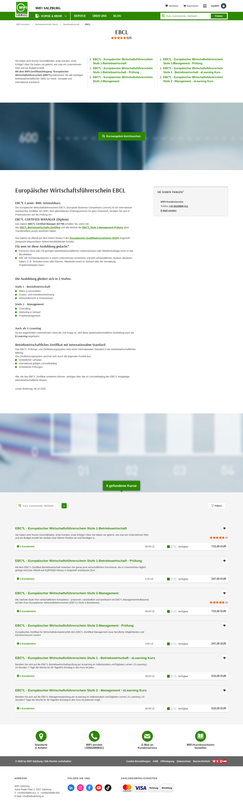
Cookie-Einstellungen (138, 761)
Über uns (99, 16)
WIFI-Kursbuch (23, 24)
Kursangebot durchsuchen (121, 136)
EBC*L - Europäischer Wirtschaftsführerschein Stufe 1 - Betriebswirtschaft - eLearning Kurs (85, 658)
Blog (117, 16)
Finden (219, 16)
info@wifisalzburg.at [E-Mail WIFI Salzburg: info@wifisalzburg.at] (33, 796)
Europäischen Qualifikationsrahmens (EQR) (94, 238)
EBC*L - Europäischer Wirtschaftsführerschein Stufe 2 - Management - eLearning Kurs (81, 690)
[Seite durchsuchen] (194, 16)
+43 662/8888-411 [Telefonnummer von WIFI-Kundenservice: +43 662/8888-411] (178, 206)
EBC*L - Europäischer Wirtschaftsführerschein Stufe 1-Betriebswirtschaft (71, 528)
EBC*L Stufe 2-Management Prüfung (102, 227)
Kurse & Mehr (49, 16)
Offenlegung (167, 761)
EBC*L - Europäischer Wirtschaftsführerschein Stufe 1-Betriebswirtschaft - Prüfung (78, 561)
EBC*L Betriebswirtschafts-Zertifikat (40, 227)
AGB (155, 761)
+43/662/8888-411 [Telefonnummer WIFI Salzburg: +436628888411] (26, 792)
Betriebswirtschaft (71, 24)
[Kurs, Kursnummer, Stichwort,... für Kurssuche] (42, 505)
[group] (121, 38)
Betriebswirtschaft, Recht (46, 24)
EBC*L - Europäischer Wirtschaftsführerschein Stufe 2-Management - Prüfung (74, 625)
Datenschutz (184, 761)
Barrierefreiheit (201, 761)
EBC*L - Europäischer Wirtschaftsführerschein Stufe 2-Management (66, 593)
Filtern (216, 505)
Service (80, 16)
